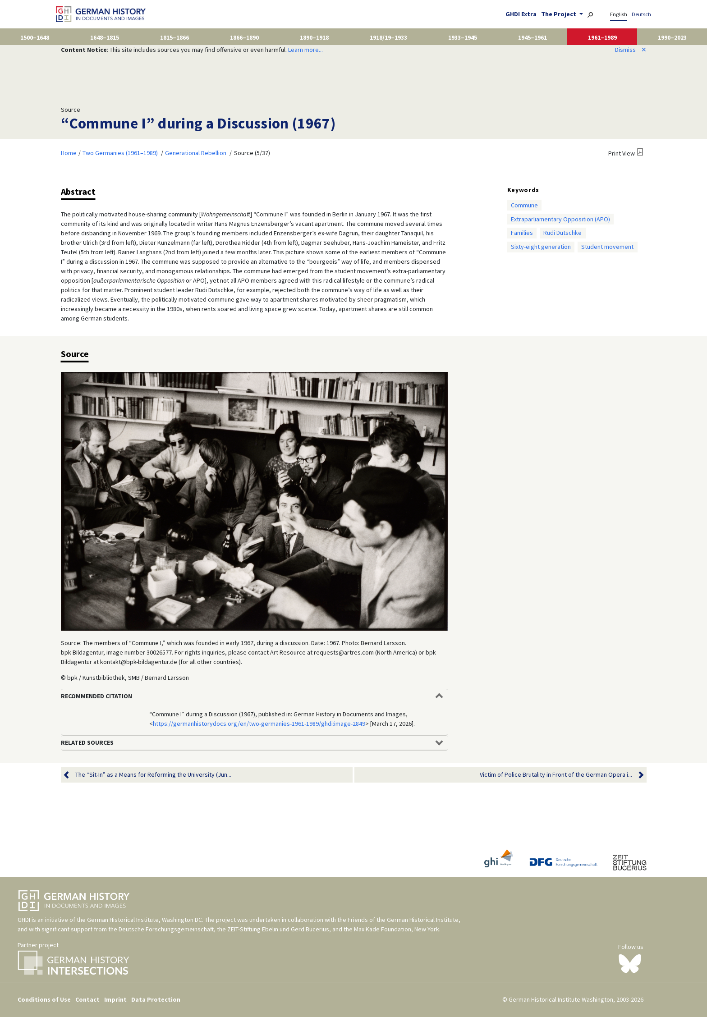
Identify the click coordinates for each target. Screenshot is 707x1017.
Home (69, 153)
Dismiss (631, 50)
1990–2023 (672, 37)
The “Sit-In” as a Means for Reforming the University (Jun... (153, 774)
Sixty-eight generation (541, 247)
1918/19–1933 (388, 37)
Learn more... (305, 50)
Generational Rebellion (195, 153)
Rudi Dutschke (562, 233)
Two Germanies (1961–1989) (120, 153)
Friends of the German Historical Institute (403, 920)
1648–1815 (104, 37)
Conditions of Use (44, 999)
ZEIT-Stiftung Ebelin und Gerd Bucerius (278, 929)
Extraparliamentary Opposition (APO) (560, 219)
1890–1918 (314, 37)
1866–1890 (244, 37)
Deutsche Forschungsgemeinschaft (166, 929)
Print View (621, 153)
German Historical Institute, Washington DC (144, 920)
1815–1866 (174, 37)
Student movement (607, 247)
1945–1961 (532, 37)
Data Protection (155, 999)
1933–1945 (462, 37)
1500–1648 (34, 37)
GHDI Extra (521, 14)
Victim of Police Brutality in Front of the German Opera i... (556, 774)
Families (522, 233)
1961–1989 (602, 37)
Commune (524, 205)
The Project (559, 14)
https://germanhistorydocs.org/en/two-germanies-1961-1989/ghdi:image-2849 (259, 723)
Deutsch (641, 14)
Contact (87, 999)
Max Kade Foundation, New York (396, 929)
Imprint (115, 999)
